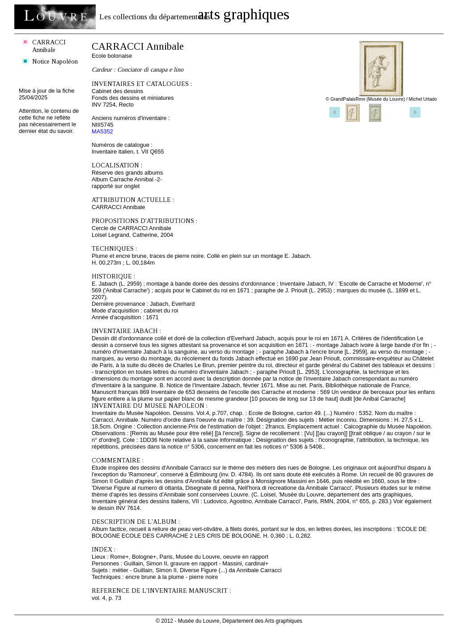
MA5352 (102, 131)
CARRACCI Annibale (49, 46)
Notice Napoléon (55, 61)
